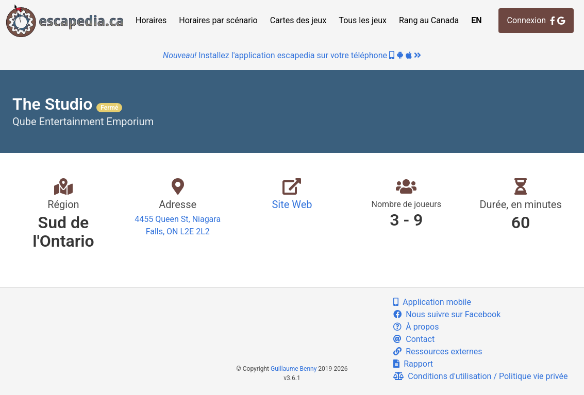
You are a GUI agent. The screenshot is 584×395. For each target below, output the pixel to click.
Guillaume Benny (293, 368)
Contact (414, 339)
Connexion (536, 20)
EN (476, 20)
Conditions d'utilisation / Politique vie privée (480, 376)
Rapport (413, 364)
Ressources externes (437, 351)
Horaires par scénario (218, 20)
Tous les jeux (363, 20)
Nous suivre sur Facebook (446, 314)
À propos (416, 327)
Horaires (151, 20)
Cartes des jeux (298, 20)
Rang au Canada (429, 20)
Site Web (292, 204)
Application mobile (432, 302)
